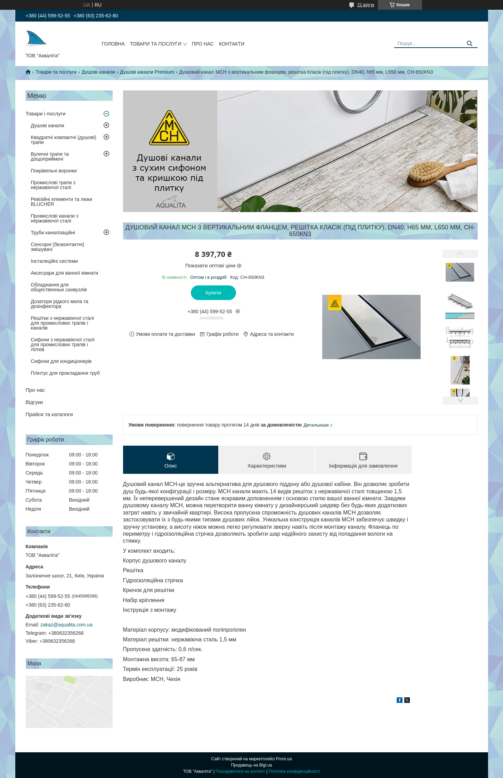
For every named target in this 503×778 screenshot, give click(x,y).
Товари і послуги (46, 113)
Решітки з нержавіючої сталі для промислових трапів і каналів (62, 323)
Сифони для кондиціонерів (61, 361)
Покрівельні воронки (54, 170)
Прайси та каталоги (49, 414)
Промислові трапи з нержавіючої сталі (53, 185)
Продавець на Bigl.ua (251, 765)
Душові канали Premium (147, 72)
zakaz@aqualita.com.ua (66, 624)
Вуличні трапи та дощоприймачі (50, 156)
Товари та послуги (155, 44)
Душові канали (98, 72)
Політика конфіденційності (294, 771)
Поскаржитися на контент (240, 771)
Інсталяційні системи (54, 261)
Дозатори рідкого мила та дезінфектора (60, 304)
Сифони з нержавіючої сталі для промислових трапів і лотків (63, 344)
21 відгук (365, 4)
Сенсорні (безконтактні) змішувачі (57, 247)
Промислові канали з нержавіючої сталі (55, 218)
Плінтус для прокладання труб (65, 373)
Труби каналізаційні (53, 232)
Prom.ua (284, 758)
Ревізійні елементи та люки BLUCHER (61, 201)
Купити (213, 292)
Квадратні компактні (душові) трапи (63, 140)
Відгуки (34, 402)
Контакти (231, 44)
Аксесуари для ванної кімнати (64, 273)
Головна (113, 44)
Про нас (203, 44)
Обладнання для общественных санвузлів (59, 287)
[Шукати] (470, 43)
